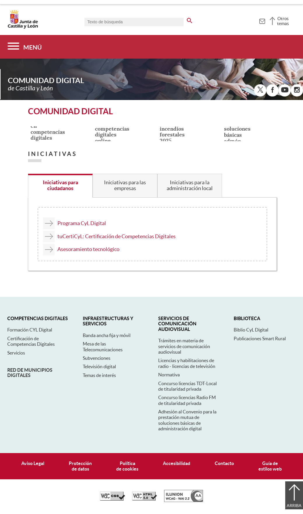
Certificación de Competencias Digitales (31, 341)
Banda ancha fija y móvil (107, 335)
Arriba (294, 505)
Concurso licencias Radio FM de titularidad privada (187, 400)
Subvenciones (96, 358)
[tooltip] (262, 20)
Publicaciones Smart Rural (260, 338)
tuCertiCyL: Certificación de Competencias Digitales (116, 236)
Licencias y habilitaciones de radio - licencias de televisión (186, 363)
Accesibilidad (176, 463)
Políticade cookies (127, 466)
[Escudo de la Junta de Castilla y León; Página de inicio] (23, 27)
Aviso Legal (32, 463)
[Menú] (24, 47)
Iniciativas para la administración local (190, 185)
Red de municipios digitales (29, 372)
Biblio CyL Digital (251, 329)
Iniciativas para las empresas (125, 185)
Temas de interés (99, 375)
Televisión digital (99, 366)
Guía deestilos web (270, 466)
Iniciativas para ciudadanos (60, 185)
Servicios (16, 352)
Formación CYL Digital (29, 329)
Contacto (224, 463)
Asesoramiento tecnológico (88, 249)
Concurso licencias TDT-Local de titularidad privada (187, 386)
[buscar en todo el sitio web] (189, 19)
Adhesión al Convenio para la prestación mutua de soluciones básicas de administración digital (187, 420)
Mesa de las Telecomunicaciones (103, 346)
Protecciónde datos (80, 466)
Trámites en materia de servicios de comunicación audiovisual (184, 346)
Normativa (169, 374)
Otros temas (283, 21)
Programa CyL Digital (81, 223)
